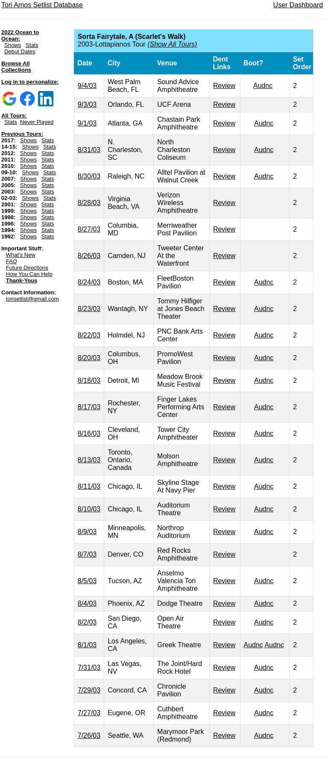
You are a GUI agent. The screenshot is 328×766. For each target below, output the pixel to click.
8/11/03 (89, 486)
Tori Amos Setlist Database (42, 5)
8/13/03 (89, 460)
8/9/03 (87, 531)
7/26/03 (89, 735)
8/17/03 (89, 407)
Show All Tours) (173, 44)
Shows (12, 45)
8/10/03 (89, 509)
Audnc (262, 85)
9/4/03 (87, 85)
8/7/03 (87, 554)
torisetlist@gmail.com (32, 299)
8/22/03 (89, 335)
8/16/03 (89, 433)
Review (224, 85)
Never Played (36, 122)
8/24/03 (89, 282)
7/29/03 (89, 690)
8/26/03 (89, 255)
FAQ (11, 261)
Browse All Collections (16, 66)
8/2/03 (87, 622)
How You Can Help (29, 274)
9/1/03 (87, 123)
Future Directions (27, 267)
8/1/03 (87, 645)
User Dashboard (298, 5)
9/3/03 (87, 104)
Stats (32, 45)
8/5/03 (87, 580)
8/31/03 (89, 149)
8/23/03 (89, 308)
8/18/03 (89, 380)
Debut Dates (19, 51)
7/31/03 (89, 667)
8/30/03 (89, 176)
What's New (20, 255)
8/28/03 (89, 202)
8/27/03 (89, 229)
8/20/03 (89, 357)
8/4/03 (87, 603)
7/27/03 (89, 712)
